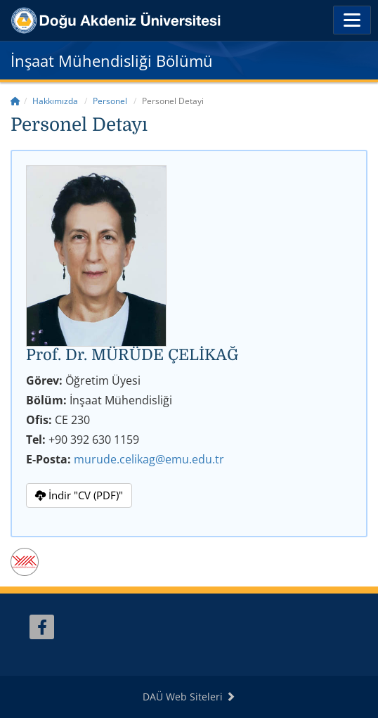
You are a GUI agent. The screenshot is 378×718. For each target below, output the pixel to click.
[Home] (15, 101)
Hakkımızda (55, 101)
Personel (110, 101)
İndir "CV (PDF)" (79, 495)
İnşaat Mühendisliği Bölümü (112, 60)
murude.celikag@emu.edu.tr (149, 459)
